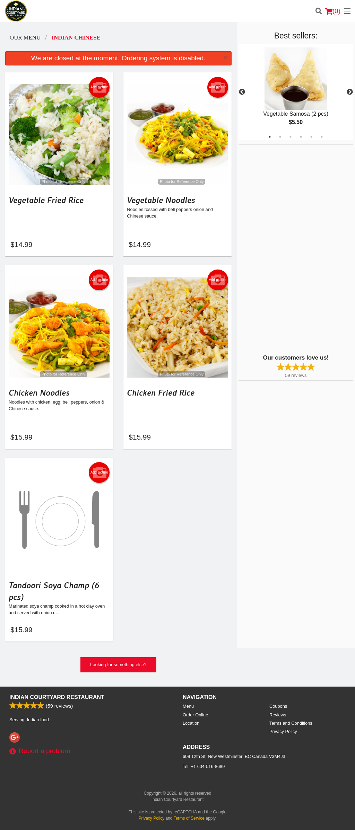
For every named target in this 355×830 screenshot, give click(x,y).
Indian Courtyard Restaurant (56, 697)
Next (349, 92)
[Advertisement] (282, 249)
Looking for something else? (118, 666)
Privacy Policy (283, 731)
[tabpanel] (296, 92)
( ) (332, 11)
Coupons (278, 706)
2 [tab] (280, 136)
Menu (188, 706)
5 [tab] (311, 136)
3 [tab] (290, 136)
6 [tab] (321, 136)
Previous (242, 92)
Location (191, 723)
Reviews (277, 714)
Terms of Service (189, 818)
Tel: (204, 766)
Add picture (99, 87)
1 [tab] (269, 136)
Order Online (195, 714)
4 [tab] (300, 136)
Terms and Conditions (290, 723)
